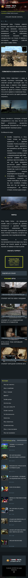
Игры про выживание (8, 433)
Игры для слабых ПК (8, 407)
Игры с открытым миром (9, 429)
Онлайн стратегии (7, 411)
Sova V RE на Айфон (14, 487)
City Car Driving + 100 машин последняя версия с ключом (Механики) (17, 478)
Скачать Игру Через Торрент (14, 262)
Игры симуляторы (7, 422)
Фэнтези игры (6, 403)
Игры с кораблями (7, 388)
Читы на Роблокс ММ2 (15, 540)
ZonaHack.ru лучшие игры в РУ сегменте (11, 11)
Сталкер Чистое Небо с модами (13, 298)
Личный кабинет (14, 2)
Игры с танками (7, 392)
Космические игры (8, 425)
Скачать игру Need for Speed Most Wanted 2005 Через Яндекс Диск (17, 531)
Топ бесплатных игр (8, 414)
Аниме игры (6, 418)
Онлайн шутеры (7, 399)
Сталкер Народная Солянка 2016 (13, 364)
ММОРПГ (5, 396)
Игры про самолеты (8, 385)
